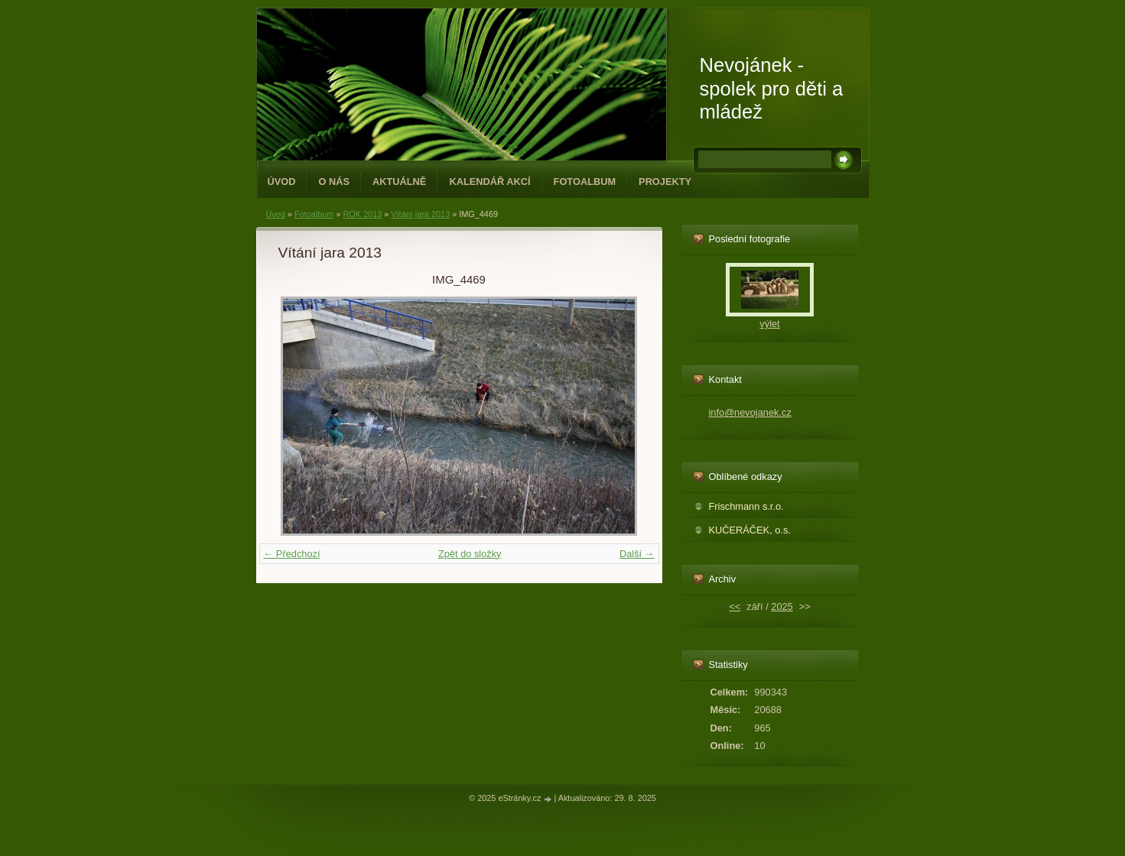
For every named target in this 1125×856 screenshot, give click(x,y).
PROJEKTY (665, 181)
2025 (781, 606)
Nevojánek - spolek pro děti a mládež (772, 88)
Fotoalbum (585, 181)
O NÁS (334, 181)
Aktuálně (399, 181)
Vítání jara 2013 (420, 214)
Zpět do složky (470, 553)
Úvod (282, 181)
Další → (637, 553)
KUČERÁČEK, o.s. (750, 530)
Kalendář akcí (489, 181)
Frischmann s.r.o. (746, 506)
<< (734, 606)
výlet (769, 323)
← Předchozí (292, 553)
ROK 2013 (362, 214)
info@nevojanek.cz (750, 412)
